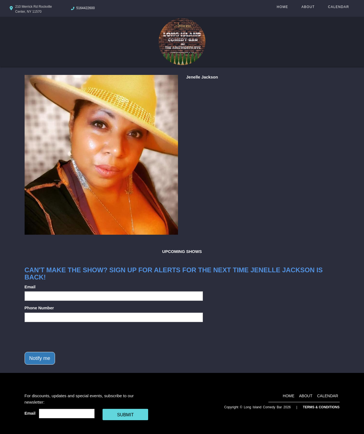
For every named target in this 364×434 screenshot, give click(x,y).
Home (282, 7)
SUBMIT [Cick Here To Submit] (125, 414)
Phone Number (39, 307)
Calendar (338, 7)
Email (30, 286)
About (308, 7)
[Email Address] (67, 413)
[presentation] (67, 337)
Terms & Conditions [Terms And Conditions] (321, 407)
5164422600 (85, 8)
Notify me (39, 358)
